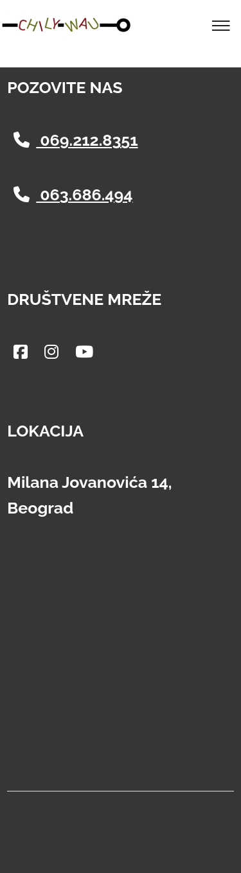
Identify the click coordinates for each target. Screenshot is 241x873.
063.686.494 (72, 194)
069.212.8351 (75, 140)
